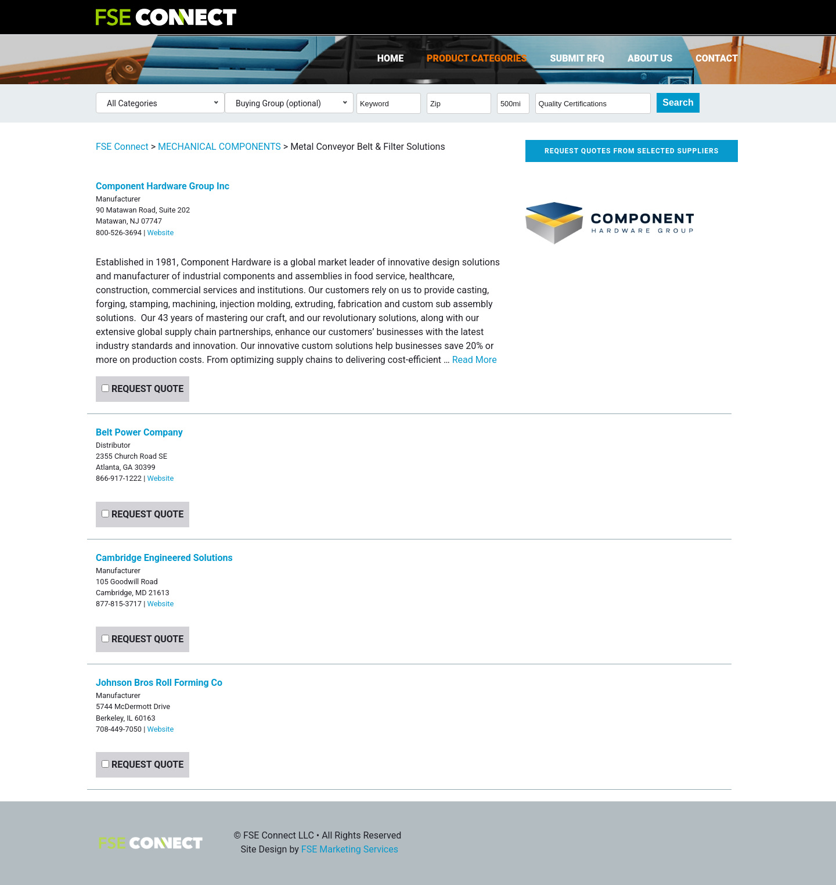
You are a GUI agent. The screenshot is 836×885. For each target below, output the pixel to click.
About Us (650, 58)
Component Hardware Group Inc (162, 186)
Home (390, 58)
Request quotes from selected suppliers (632, 151)
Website (160, 232)
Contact (717, 58)
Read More (474, 359)
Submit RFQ (577, 58)
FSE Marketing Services (349, 849)
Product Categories (477, 58)
